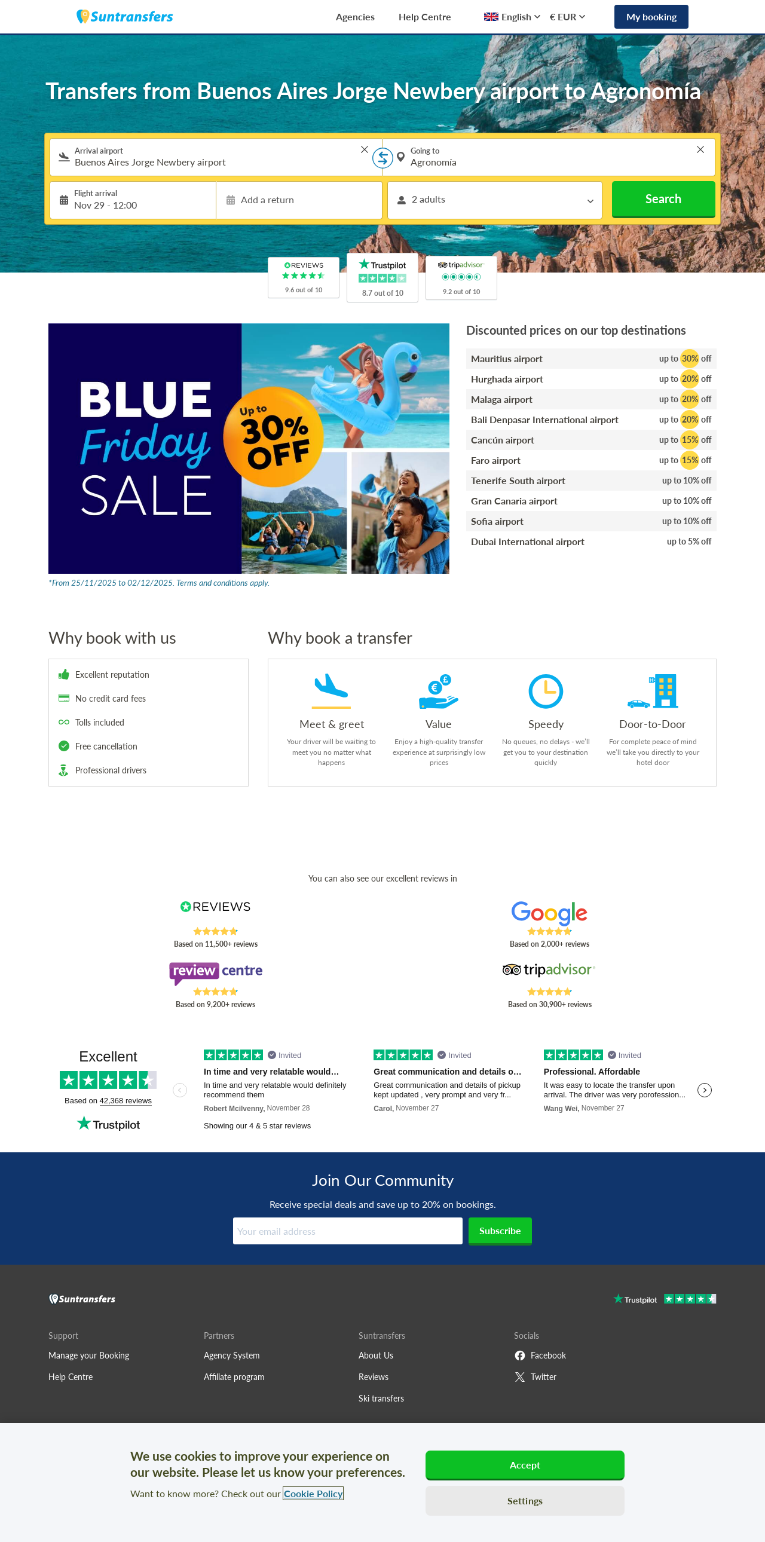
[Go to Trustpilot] (665, 1300)
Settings (525, 1500)
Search (663, 198)
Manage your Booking (88, 1355)
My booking (651, 16)
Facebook (540, 1356)
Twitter (535, 1377)
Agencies (355, 16)
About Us (376, 1355)
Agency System (232, 1355)
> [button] (364, 149)
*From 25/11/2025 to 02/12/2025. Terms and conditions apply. (159, 582)
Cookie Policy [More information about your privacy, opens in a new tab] (313, 1493)
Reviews (373, 1377)
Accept (525, 1464)
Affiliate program (234, 1377)
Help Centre (425, 16)
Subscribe (500, 1230)
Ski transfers (381, 1398)
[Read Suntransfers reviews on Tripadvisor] (549, 974)
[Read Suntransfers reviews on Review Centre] (215, 974)
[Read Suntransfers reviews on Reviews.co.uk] (215, 913)
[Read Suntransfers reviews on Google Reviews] (549, 913)
